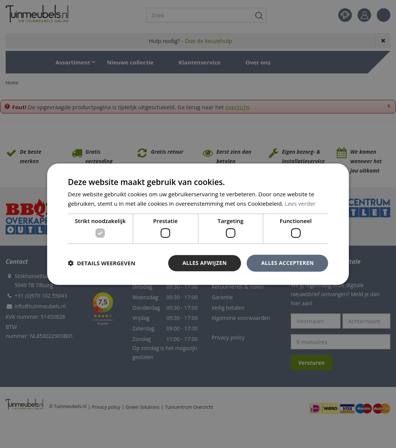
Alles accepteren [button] (287, 262)
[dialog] (198, 223)
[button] (101, 263)
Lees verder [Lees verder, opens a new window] (300, 203)
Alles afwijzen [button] (205, 262)
